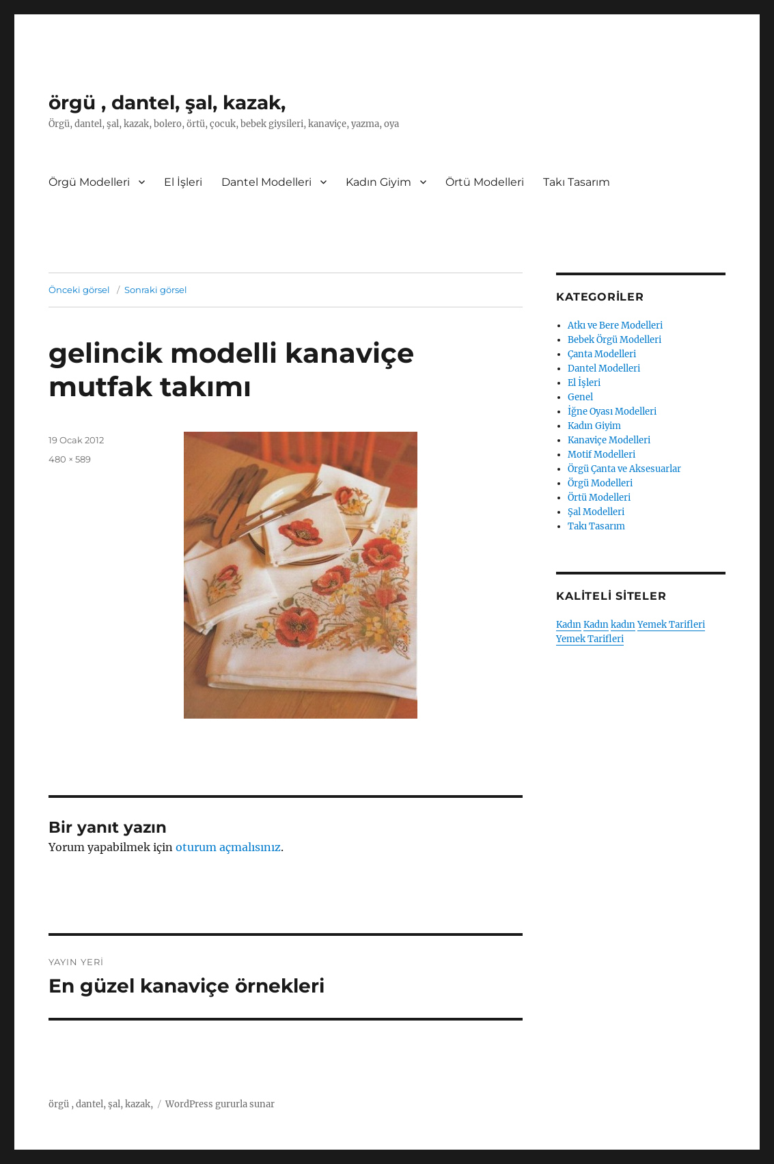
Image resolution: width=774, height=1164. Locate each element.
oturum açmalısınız (228, 847)
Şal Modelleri (596, 512)
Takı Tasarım (576, 182)
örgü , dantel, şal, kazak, (167, 102)
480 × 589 (70, 459)
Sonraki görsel (155, 289)
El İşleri (183, 182)
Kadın (568, 624)
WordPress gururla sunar (220, 1104)
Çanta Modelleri (602, 354)
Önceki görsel (79, 289)
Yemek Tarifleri (671, 624)
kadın (623, 624)
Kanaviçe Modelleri (609, 440)
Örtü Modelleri (484, 182)
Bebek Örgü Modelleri (614, 340)
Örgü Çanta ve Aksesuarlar (624, 469)
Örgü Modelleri (89, 182)
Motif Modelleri (601, 454)
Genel (580, 397)
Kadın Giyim (378, 182)
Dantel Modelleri (266, 182)
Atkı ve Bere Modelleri (615, 325)
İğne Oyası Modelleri (612, 411)
